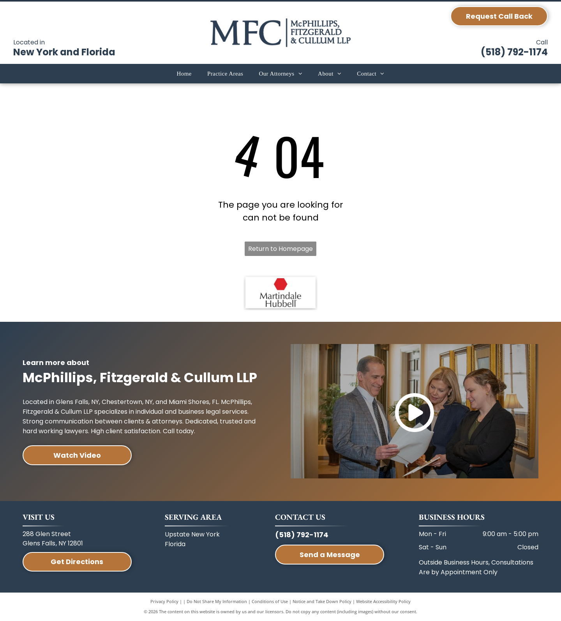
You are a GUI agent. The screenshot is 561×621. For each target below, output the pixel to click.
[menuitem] (184, 73)
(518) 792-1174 (514, 52)
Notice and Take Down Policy (322, 601)
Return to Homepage (280, 248)
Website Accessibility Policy (383, 601)
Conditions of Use (270, 601)
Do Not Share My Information (217, 601)
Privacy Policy (164, 601)
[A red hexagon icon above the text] (280, 292)
